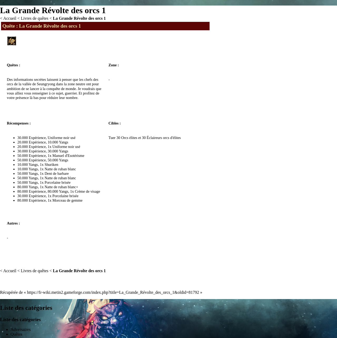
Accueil (9, 18)
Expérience (37, 138)
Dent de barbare (56, 173)
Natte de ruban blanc (60, 169)
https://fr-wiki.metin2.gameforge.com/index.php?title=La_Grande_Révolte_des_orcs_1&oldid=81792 (113, 292)
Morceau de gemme (67, 200)
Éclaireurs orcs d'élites (164, 138)
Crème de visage (87, 191)
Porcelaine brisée (57, 182)
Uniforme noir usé (62, 138)
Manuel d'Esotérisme (68, 155)
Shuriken (51, 164)
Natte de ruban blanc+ (61, 187)
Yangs (63, 142)
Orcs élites (129, 138)
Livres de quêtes (34, 18)
